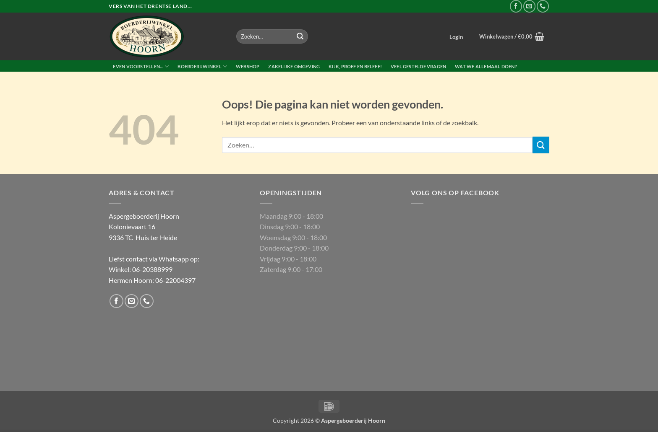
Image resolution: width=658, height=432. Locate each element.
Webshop (248, 66)
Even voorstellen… (141, 66)
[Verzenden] (300, 36)
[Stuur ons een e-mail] (529, 6)
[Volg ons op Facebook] (516, 6)
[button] (456, 37)
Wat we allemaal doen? (486, 66)
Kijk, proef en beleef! (355, 66)
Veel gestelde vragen (418, 66)
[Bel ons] (543, 6)
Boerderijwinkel (202, 66)
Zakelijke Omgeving (294, 66)
